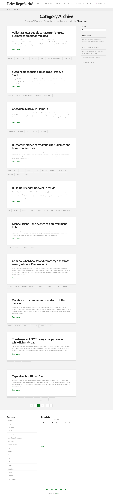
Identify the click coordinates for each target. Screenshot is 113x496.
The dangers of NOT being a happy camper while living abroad (38, 340)
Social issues (12, 431)
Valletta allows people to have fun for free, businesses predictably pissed (38, 34)
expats (18, 363)
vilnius (52, 399)
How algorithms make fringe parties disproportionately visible (92, 52)
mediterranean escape (54, 58)
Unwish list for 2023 (88, 62)
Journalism (11, 441)
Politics (10, 451)
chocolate (11, 131)
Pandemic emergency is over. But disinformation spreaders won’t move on (93, 41)
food (28, 131)
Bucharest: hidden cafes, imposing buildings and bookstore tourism (41, 146)
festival (20, 131)
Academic (10, 420)
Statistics (11, 434)
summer (32, 247)
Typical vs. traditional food (28, 376)
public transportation (63, 210)
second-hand (27, 95)
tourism (10, 174)
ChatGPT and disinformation (90, 47)
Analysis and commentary (15, 424)
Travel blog (11, 468)
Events (11, 462)
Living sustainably (12, 444)
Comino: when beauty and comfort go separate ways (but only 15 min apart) (40, 262)
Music (9, 448)
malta (42, 58)
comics (10, 363)
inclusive (34, 58)
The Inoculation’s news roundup (91, 57)
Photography (12, 479)
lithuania (26, 326)
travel (19, 174)
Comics (11, 475)
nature (41, 286)
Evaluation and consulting (15, 437)
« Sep (42, 446)
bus (9, 210)
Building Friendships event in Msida (33, 188)
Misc (10, 465)
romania (52, 170)
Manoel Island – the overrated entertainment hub (39, 225)
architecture (12, 170)
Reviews (11, 427)
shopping (38, 95)
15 (47, 405)
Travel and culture (13, 455)
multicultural (48, 210)
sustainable (47, 95)
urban (26, 174)
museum (44, 170)
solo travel (62, 170)
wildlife (65, 286)
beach (10, 286)
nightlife (67, 58)
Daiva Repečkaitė (20, 3)
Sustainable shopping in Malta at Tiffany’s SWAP (37, 73)
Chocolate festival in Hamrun (30, 109)
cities (18, 58)
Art (10, 458)
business (10, 58)
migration (26, 363)
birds (9, 247)
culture (25, 58)
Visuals (10, 472)
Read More (16, 49)
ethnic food (12, 399)
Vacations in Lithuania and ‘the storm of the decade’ (38, 301)
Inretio (58, 493)
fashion (10, 95)
